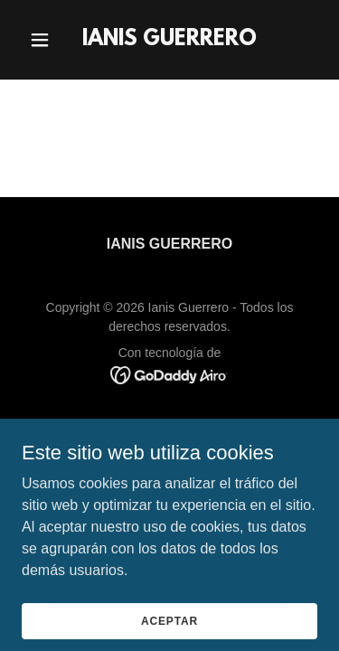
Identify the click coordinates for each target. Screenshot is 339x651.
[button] (44, 40)
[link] (169, 40)
